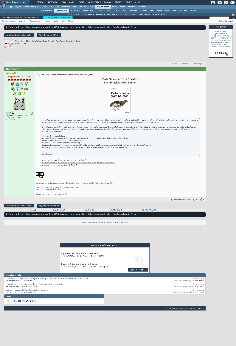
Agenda (55, 21)
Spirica (70, 256)
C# (107, 11)
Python (159, 11)
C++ (101, 11)
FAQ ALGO (100, 14)
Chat (81, 2)
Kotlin (124, 11)
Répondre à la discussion (19, 35)
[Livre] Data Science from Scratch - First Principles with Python (53, 41)
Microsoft (66, 7)
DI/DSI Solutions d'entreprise (27, 7)
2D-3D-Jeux (75, 11)
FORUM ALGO (113, 14)
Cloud (45, 7)
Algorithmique (61, 11)
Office (122, 7)
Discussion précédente (94, 222)
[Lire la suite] (47, 154)
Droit (128, 2)
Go (117, 11)
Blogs (72, 2)
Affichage (198, 64)
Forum (12, 27)
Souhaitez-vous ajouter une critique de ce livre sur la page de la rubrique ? (78, 163)
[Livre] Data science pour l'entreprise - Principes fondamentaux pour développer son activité (47, 279)
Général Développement (29, 27)
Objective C (134, 11)
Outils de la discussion (181, 64)
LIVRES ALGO (144, 14)
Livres (75, 27)
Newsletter (94, 2)
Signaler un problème (49, 35)
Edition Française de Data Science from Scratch (27, 290)
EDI (91, 7)
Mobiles (131, 7)
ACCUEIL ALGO (73, 14)
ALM (57, 7)
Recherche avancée (226, 21)
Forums (40, 2)
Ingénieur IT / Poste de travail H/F (79, 253)
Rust (167, 11)
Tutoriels (53, 2)
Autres (193, 11)
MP (111, 183)
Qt (180, 11)
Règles (70, 21)
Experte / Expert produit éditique (79, 264)
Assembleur (88, 11)
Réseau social (35, 21)
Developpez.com (185, 308)
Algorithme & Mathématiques (56, 27)
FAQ (64, 2)
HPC (92, 183)
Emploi (107, 2)
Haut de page (198, 308)
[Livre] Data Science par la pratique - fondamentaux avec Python (35, 284)
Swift (174, 11)
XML (186, 11)
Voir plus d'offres (138, 270)
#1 (203, 69)
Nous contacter (172, 308)
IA (51, 7)
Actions (22, 21)
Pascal (144, 11)
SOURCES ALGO (158, 14)
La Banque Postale (77, 267)
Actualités (34, 210)
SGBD (114, 7)
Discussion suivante (117, 222)
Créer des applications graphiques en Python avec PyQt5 (57, 188)
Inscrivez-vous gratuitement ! (58, 18)
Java (74, 7)
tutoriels (72, 183)
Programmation (102, 7)
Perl (151, 11)
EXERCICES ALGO (128, 14)
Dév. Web (83, 7)
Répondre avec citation (180, 200)
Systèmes (142, 7)
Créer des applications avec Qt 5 (48, 190)
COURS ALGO (88, 14)
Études (118, 2)
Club (137, 2)
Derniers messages (9, 21)
